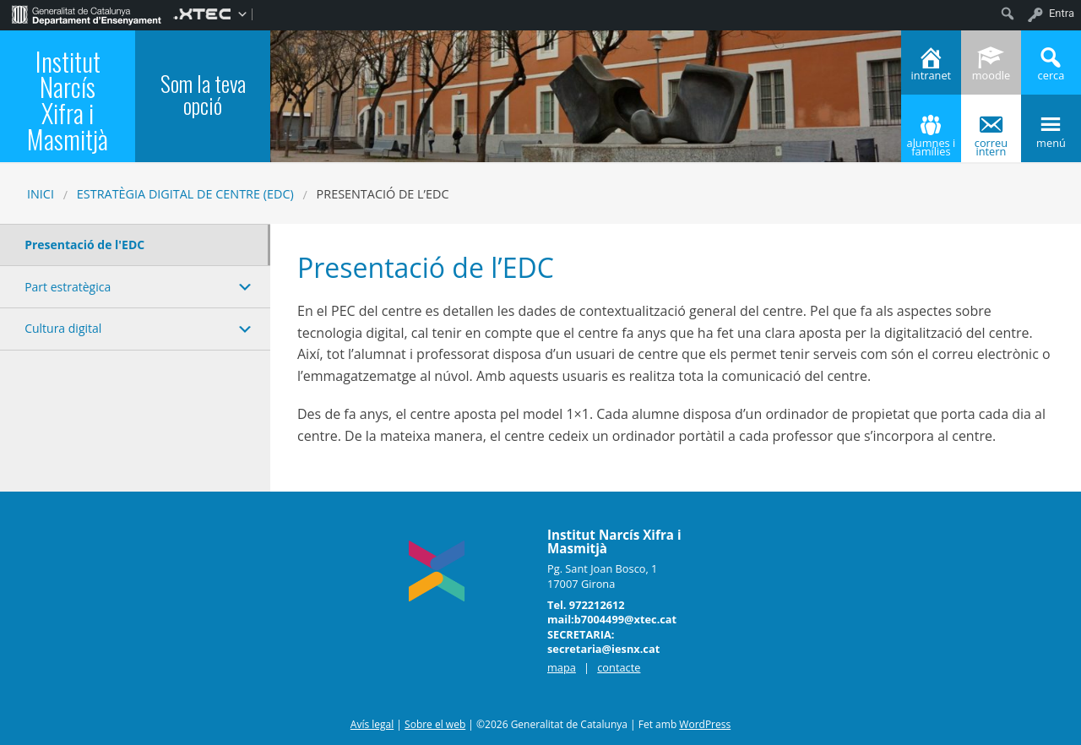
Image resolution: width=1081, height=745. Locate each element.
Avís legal (372, 724)
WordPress (705, 724)
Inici (40, 194)
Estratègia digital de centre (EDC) (185, 194)
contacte (618, 667)
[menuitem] (86, 13)
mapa (561, 667)
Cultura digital (62, 328)
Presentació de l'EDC (84, 245)
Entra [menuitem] (1061, 13)
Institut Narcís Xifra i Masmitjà (67, 99)
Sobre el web (435, 724)
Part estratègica (67, 287)
